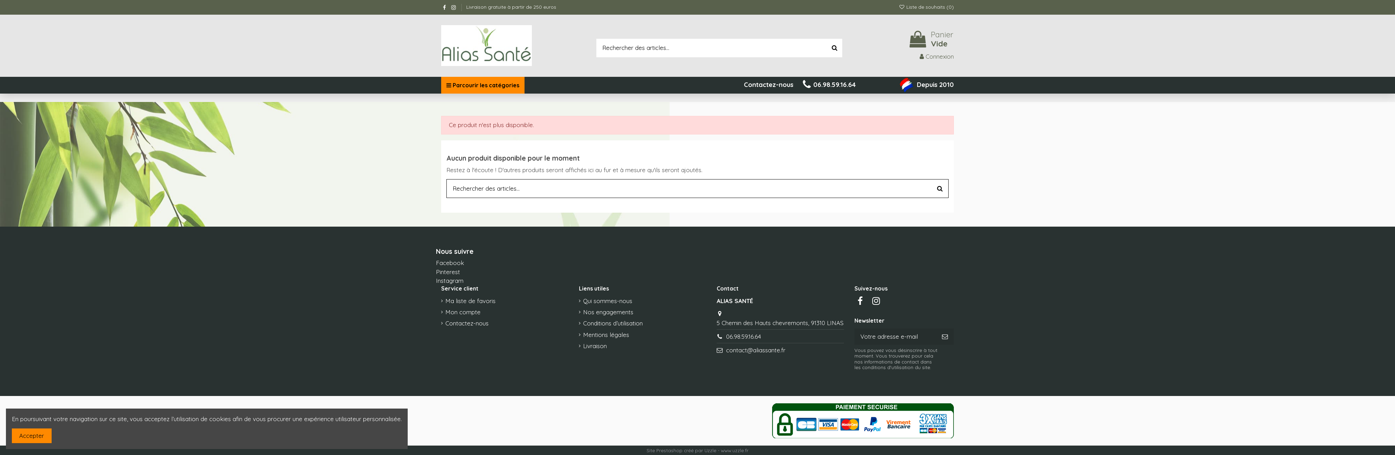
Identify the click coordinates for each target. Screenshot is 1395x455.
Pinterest (448, 272)
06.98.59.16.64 (743, 336)
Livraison (595, 346)
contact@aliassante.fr (755, 350)
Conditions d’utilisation (613, 323)
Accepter (31, 435)
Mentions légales (606, 334)
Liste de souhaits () (926, 7)
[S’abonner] (945, 337)
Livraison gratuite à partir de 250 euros (511, 7)
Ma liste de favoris (470, 300)
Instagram (449, 280)
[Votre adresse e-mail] (895, 337)
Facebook (450, 262)
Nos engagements (608, 312)
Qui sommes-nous (607, 300)
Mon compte (463, 312)
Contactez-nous (467, 323)
